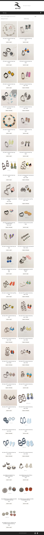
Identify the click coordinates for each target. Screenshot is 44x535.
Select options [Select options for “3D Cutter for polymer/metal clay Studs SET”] (25, 250)
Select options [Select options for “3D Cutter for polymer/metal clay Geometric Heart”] (9, 227)
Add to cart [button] (9, 42)
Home (2, 16)
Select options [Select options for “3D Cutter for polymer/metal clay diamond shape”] (25, 179)
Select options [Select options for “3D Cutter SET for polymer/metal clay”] (25, 296)
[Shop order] (29, 19)
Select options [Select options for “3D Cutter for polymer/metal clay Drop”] (25, 203)
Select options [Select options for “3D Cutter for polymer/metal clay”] (25, 87)
